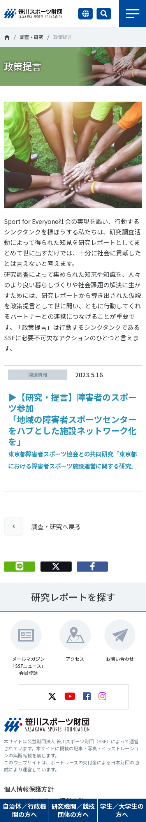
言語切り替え (85, 13)
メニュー (132, 13)
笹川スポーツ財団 (7, 37)
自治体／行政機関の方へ (24, 810)
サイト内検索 (104, 13)
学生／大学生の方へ (122, 810)
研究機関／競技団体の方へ (73, 810)
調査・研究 (31, 36)
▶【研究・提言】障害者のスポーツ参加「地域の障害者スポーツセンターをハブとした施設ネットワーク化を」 (72, 430)
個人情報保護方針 (29, 789)
